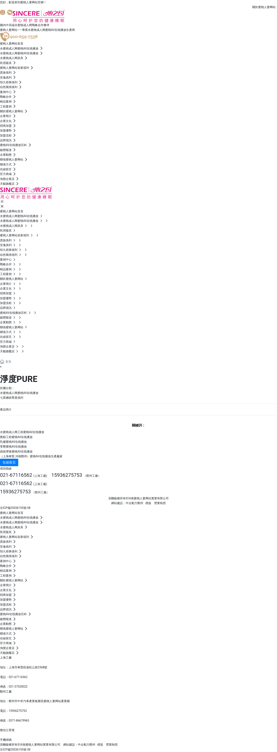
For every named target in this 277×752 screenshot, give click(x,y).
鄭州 (140, 503)
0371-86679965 (19, 720)
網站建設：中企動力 (124, 503)
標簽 (148, 503)
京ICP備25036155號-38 (15, 507)
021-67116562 (16, 475)
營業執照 (160, 503)
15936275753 (66, 475)
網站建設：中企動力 (76, 744)
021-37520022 (18, 686)
